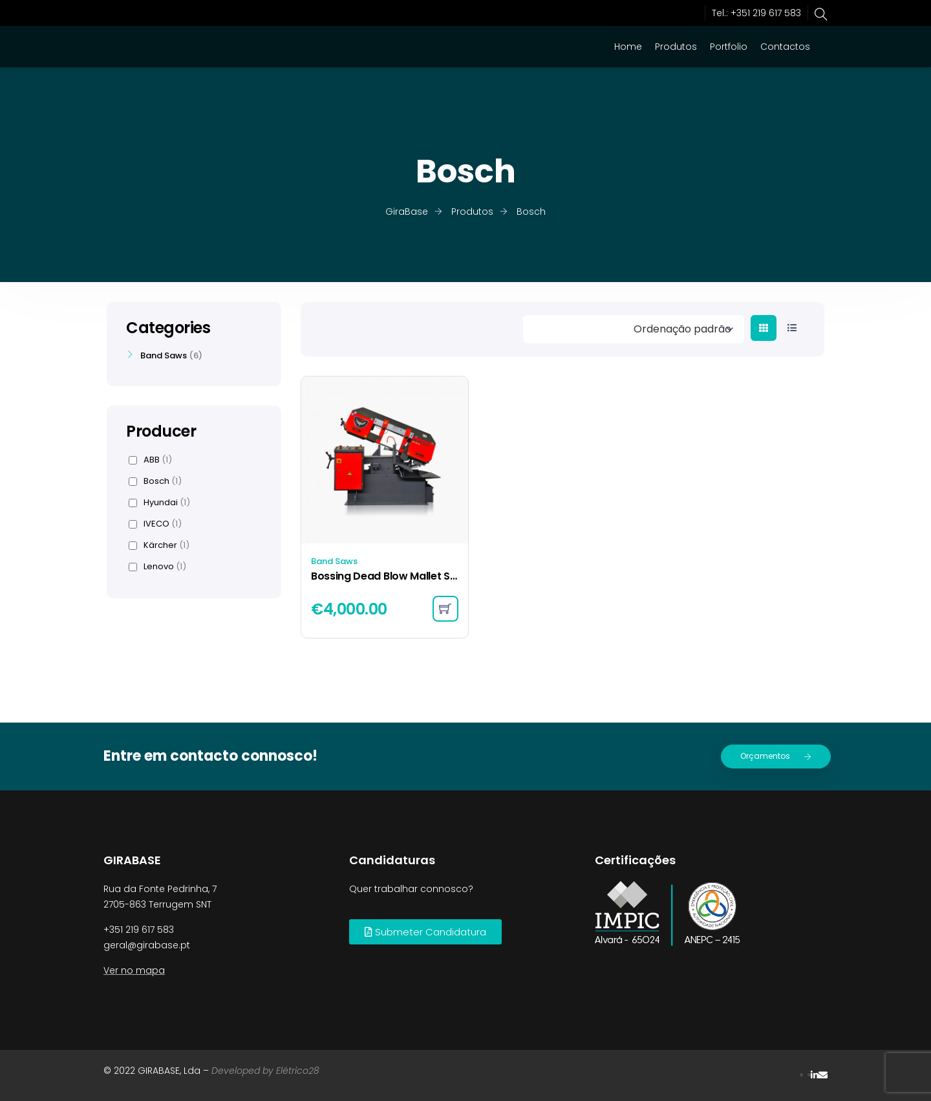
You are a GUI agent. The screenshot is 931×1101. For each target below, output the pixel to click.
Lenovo (157, 566)
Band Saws (334, 561)
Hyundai (159, 502)
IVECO (155, 524)
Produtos (676, 46)
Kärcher (159, 545)
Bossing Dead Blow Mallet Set (384, 576)
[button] (425, 931)
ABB (150, 460)
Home (628, 46)
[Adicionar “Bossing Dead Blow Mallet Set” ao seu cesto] (445, 609)
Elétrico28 (297, 1070)
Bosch (155, 481)
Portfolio (728, 46)
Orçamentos (775, 755)
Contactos (785, 46)
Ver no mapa (134, 970)
